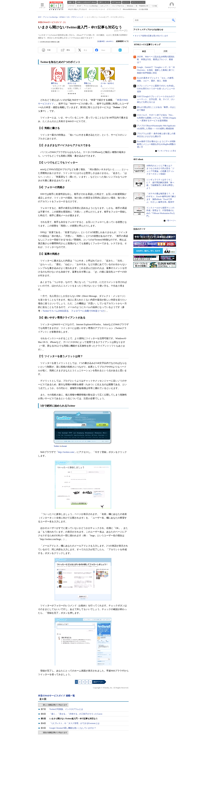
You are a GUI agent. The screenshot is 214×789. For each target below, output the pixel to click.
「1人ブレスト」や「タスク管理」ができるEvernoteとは (74, 723)
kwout (64, 446)
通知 (68, 50)
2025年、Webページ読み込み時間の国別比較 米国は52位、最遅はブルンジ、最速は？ (155, 59)
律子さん (54, 83)
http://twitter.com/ (66, 452)
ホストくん (72, 83)
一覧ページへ (171, 220)
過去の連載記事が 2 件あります (55, 733)
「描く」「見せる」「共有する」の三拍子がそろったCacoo (75, 714)
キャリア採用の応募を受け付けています (151, 36)
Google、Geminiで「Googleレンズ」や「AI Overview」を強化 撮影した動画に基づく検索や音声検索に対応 (156, 70)
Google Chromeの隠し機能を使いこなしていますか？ (72, 728)
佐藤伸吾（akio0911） (106, 41)
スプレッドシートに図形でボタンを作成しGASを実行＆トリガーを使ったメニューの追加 (156, 89)
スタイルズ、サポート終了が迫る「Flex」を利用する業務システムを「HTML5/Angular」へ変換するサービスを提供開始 (156, 118)
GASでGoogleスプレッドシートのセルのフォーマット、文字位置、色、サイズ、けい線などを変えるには (156, 99)
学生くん (87, 83)
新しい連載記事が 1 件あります (55, 705)
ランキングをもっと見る (166, 151)
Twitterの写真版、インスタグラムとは (66, 709)
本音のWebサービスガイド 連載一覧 (56, 695)
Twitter (56, 446)
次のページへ (98, 682)
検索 (173, 20)
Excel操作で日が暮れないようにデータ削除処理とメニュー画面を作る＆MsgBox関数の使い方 (156, 144)
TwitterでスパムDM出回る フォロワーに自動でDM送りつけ (73, 311)
